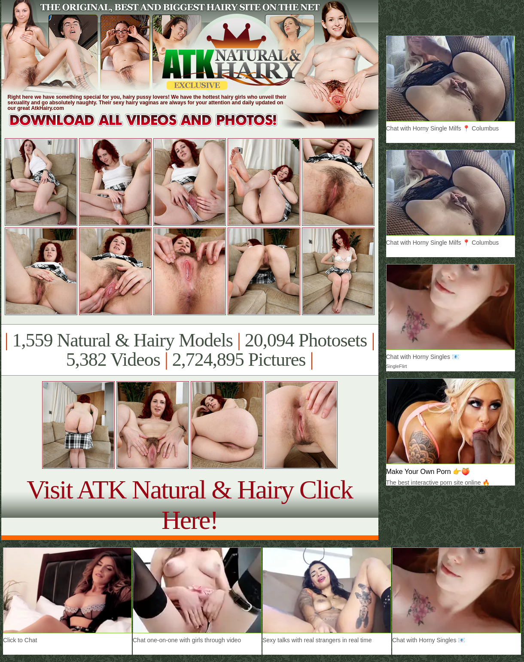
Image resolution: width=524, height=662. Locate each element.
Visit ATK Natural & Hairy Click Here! (190, 504)
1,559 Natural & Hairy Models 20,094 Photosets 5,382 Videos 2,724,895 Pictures (190, 350)
